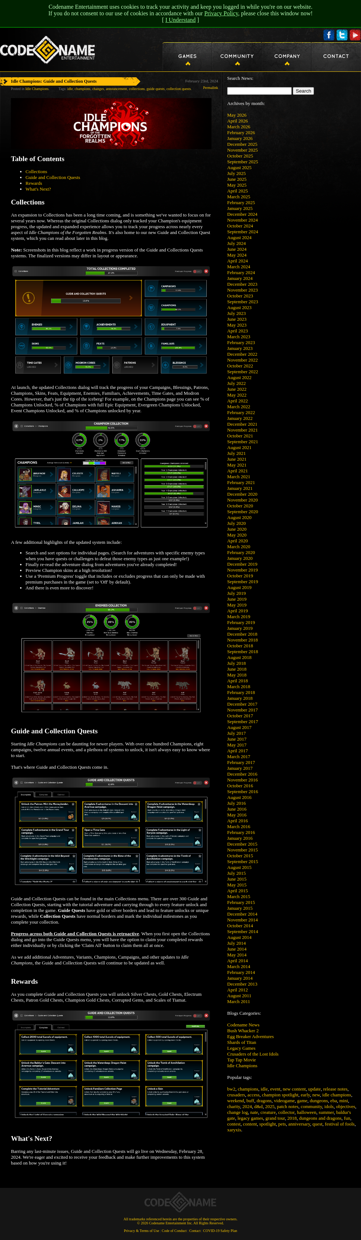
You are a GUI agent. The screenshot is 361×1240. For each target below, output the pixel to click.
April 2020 (237, 540)
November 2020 (242, 500)
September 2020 (242, 511)
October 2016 (240, 785)
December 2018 (242, 634)
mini (343, 1100)
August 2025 (239, 167)
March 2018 (238, 686)
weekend (235, 1100)
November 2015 (242, 850)
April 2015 (237, 890)
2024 (247, 1106)
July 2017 (236, 733)
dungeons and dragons (320, 1118)
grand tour (275, 1118)
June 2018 (237, 669)
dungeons (319, 1100)
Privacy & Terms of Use (141, 1231)
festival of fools (340, 1124)
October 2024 (240, 226)
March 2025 (238, 196)
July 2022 (236, 383)
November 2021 (242, 430)
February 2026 (241, 132)
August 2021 (239, 447)
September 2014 (242, 931)
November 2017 (242, 710)
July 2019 (236, 593)
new (316, 1094)
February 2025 (241, 202)
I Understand (180, 20)
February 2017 (241, 762)
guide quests (156, 89)
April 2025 (237, 191)
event (275, 1089)
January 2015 (240, 908)
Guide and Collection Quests (53, 177)
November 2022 (242, 360)
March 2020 (238, 546)
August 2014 (239, 937)
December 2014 (242, 914)
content (250, 1124)
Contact (195, 1231)
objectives (345, 1106)
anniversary (299, 1124)
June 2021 (237, 459)
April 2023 (237, 331)
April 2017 (237, 750)
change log (237, 1112)
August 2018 (239, 657)
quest (317, 1124)
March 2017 (238, 756)
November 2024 (242, 220)
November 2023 (242, 290)
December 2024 (242, 214)
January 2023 (240, 348)
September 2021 (242, 441)
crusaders (236, 1094)
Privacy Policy (221, 13)
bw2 (231, 1089)
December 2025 (242, 144)
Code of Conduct (174, 1231)
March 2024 (238, 266)
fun (347, 1118)
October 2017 (240, 715)
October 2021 (240, 435)
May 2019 (237, 605)
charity (233, 1106)
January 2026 (240, 138)
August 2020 (239, 517)
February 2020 (241, 552)
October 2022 (240, 366)
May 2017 (237, 745)
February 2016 (241, 832)
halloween (306, 1112)
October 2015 (240, 855)
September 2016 (242, 791)
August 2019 (239, 587)
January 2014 (240, 978)
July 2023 (236, 313)
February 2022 (241, 412)
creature (268, 1112)
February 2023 (241, 342)
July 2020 (236, 523)
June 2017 (237, 739)
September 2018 (242, 651)
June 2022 (237, 389)
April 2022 (237, 400)
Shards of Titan (241, 1042)
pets (282, 1124)
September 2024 (242, 231)
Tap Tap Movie (241, 1059)
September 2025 (242, 161)
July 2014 (236, 943)
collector (286, 1112)
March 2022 (238, 406)
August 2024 (239, 237)
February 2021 (241, 482)
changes (98, 89)
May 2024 (237, 255)
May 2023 (237, 325)
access (254, 1094)
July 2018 (236, 663)
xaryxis (234, 1129)
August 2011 (239, 995)
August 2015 (239, 867)
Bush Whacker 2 (243, 1030)
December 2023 (242, 284)
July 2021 (236, 453)
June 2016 (237, 809)
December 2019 (242, 564)
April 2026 (237, 121)
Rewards (34, 183)
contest (234, 1124)
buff (250, 1100)
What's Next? (38, 189)
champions (248, 1089)
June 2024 (237, 249)
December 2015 (242, 844)
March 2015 (238, 896)
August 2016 (239, 797)
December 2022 (242, 354)
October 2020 (240, 505)
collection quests (179, 89)
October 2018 (240, 645)
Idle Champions (242, 1065)
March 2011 (238, 1001)
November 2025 (242, 150)
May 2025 (237, 185)
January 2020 (240, 558)
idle (264, 1089)
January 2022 (240, 418)
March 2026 (238, 126)
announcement (116, 89)
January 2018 (240, 698)
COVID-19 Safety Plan (220, 1231)
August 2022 (239, 377)
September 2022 (242, 371)
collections (136, 89)
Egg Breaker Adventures (250, 1036)
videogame (284, 1100)
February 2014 (241, 972)
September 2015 (242, 861)
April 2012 (237, 990)
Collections (36, 171)
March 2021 (238, 476)
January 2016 (240, 838)
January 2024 (240, 278)
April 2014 (237, 960)
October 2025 (240, 156)
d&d (258, 1106)
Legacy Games (241, 1048)
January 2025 (240, 208)
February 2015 (241, 902)
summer (326, 1112)
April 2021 (237, 470)
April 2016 (237, 820)
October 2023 (240, 296)
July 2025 (236, 173)
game (302, 1100)
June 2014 (237, 949)
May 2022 (237, 395)
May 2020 (237, 535)
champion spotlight (280, 1094)
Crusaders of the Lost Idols (253, 1054)
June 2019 (237, 599)
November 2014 (242, 920)
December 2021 (242, 424)
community (311, 1106)
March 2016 (238, 826)
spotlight (267, 1124)
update (314, 1089)
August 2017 (239, 727)
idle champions (336, 1094)
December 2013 (242, 984)
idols (329, 1106)
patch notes (287, 1106)
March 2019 (238, 616)
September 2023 (242, 301)
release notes (335, 1089)
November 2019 (242, 570)
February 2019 (241, 622)
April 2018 (237, 680)
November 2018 (242, 640)
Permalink (210, 88)
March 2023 (238, 336)
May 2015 (237, 885)
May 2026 (237, 115)
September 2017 (242, 721)
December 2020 (242, 494)
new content (294, 1089)
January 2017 (240, 768)
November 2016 (242, 780)
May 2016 (237, 815)
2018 (292, 1118)
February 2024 (241, 272)
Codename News (243, 1025)
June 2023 (237, 319)
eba (333, 1100)
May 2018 (237, 675)
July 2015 (236, 873)
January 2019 (240, 628)
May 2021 (237, 465)
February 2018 (241, 692)
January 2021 (240, 488)
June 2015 (237, 879)
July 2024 (236, 243)
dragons (264, 1100)
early (305, 1094)
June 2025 (237, 179)
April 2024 (237, 261)
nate (254, 1112)
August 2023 (239, 307)
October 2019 (240, 575)
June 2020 (237, 529)
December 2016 (242, 774)
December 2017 (242, 704)
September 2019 (242, 581)
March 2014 (238, 966)
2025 (270, 1106)
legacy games (250, 1118)
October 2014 (240, 925)
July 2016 (236, 803)
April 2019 (237, 610)
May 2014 (237, 955)
